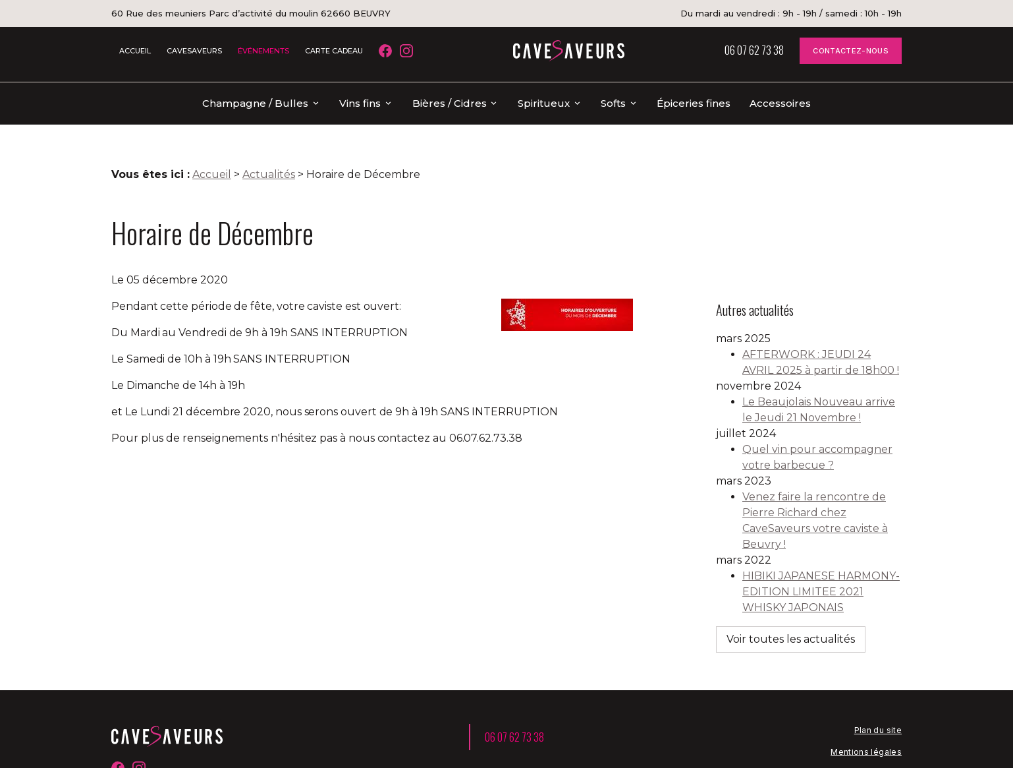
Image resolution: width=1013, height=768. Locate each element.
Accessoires (780, 103)
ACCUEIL (135, 50)
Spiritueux (544, 103)
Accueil (211, 153)
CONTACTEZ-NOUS (851, 50)
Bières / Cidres (449, 103)
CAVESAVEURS (194, 50)
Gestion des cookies (859, 729)
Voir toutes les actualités (790, 589)
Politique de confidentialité (846, 707)
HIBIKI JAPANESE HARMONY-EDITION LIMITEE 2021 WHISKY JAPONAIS (821, 541)
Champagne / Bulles (255, 103)
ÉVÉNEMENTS (263, 50)
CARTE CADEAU (334, 50)
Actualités (268, 153)
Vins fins (360, 103)
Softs (613, 103)
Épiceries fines (693, 103)
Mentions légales (866, 685)
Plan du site (878, 663)
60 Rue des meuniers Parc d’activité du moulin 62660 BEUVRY (251, 13)
